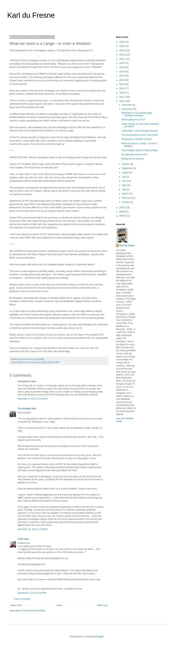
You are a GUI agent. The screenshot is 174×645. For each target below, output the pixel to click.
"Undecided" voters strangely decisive (139, 131)
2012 (122, 97)
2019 (122, 67)
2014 (122, 88)
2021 (122, 59)
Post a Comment (22, 599)
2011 (122, 101)
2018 (122, 71)
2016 (122, 80)
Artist (20, 539)
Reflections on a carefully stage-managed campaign (136, 114)
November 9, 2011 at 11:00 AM (32, 398)
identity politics (47, 362)
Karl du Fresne (31, 15)
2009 (122, 211)
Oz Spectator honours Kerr (134, 154)
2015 (122, 84)
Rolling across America (132, 158)
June (124, 181)
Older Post (102, 605)
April (124, 189)
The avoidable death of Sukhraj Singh (139, 150)
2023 (122, 50)
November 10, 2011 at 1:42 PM (32, 529)
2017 (122, 76)
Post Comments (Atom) (34, 610)
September (127, 168)
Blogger (100, 636)
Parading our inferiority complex (136, 139)
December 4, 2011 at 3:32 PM (32, 593)
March (125, 193)
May (124, 185)
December (127, 105)
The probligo (24, 408)
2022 (122, 54)
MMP (57, 362)
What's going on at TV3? (133, 119)
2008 (122, 216)
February (126, 198)
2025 (122, 42)
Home (59, 605)
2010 (122, 207)
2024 (122, 46)
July (124, 176)
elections (22, 362)
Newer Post (16, 605)
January (126, 202)
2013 (122, 93)
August (125, 172)
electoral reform (33, 362)
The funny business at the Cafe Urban (139, 135)
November (127, 109)
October (126, 164)
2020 (122, 63)
